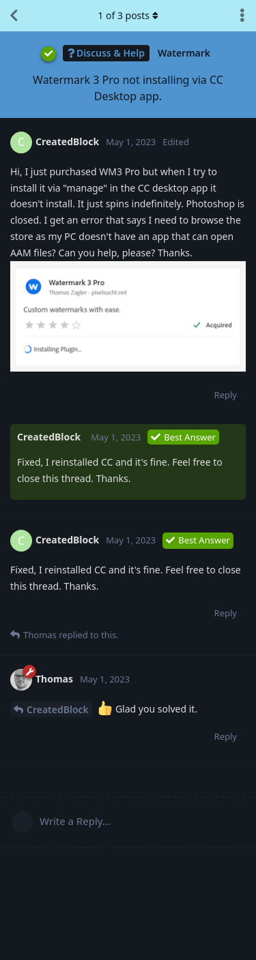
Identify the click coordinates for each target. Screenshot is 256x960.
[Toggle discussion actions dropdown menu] (242, 15)
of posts (128, 15)
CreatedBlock (58, 709)
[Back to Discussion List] (13, 15)
